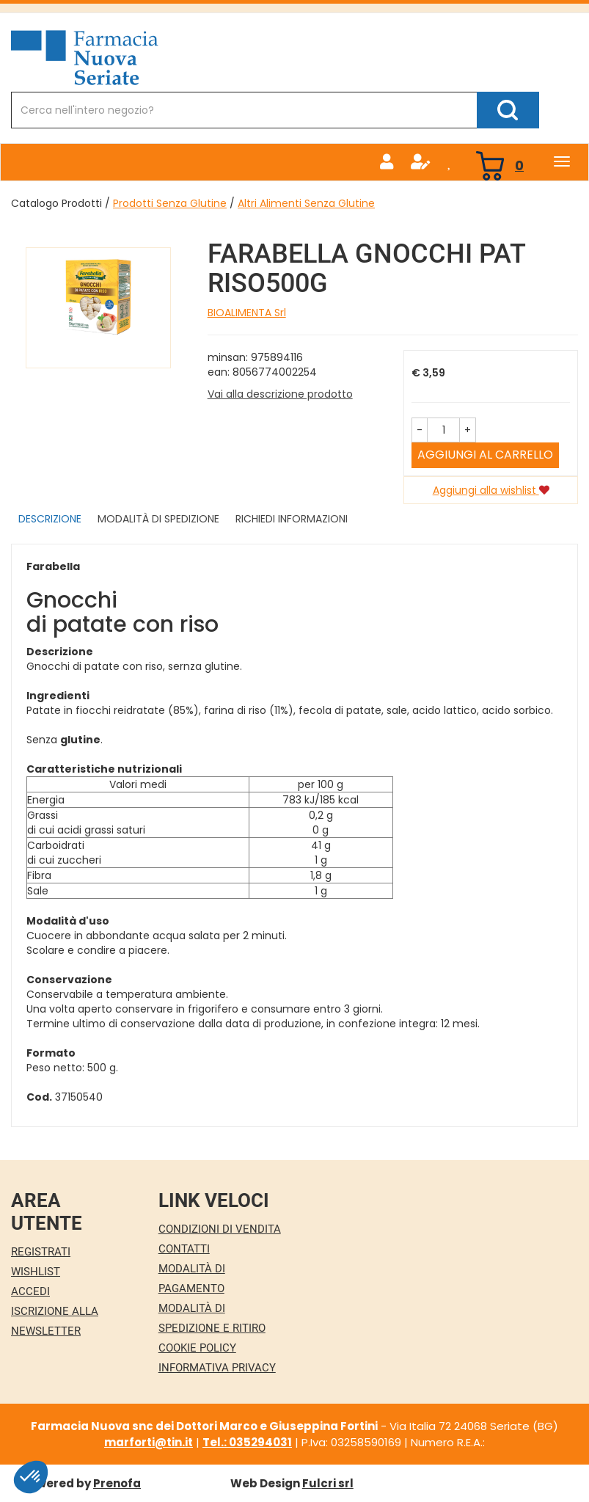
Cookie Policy (197, 1348)
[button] (419, 430)
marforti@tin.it (148, 1442)
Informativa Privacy (217, 1367)
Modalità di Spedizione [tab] (158, 518)
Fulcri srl (328, 1483)
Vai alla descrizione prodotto (280, 394)
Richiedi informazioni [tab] (291, 518)
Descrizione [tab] (49, 518)
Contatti (184, 1248)
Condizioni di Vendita (219, 1229)
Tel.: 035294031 (247, 1442)
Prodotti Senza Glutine (170, 203)
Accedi (30, 1291)
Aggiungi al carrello (485, 454)
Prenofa (117, 1483)
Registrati (40, 1251)
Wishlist (35, 1271)
